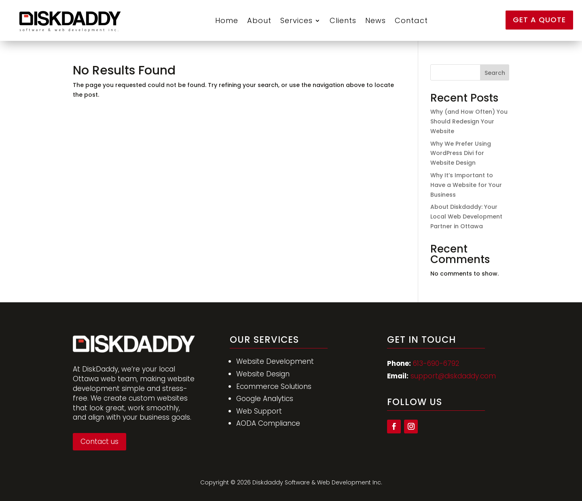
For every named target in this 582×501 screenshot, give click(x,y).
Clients (343, 20)
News (375, 20)
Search (495, 73)
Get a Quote (539, 20)
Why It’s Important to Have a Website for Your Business (466, 185)
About (259, 20)
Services (296, 20)
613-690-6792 (436, 363)
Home (226, 20)
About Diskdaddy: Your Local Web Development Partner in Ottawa (466, 216)
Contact (411, 20)
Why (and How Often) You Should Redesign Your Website (469, 121)
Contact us (99, 441)
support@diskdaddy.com (453, 376)
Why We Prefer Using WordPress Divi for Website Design (460, 153)
